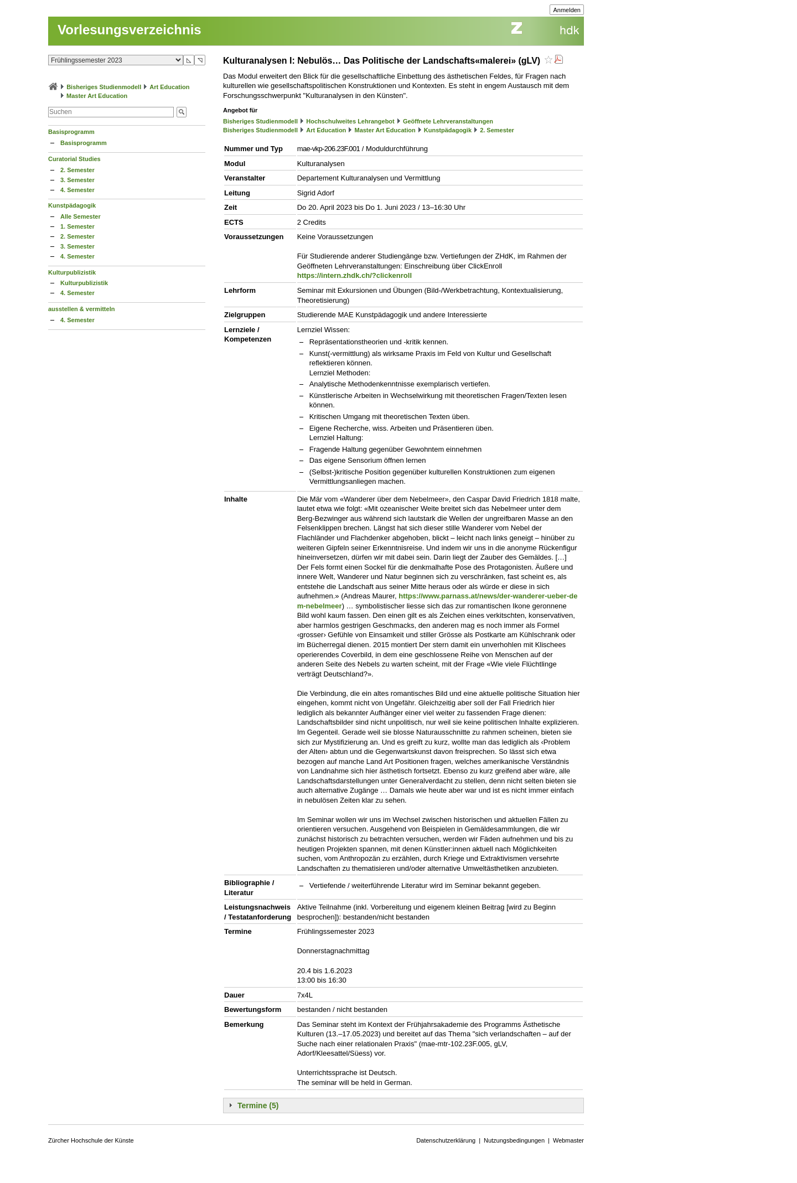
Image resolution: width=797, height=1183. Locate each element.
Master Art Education (96, 95)
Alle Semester (80, 216)
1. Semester (77, 226)
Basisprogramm (71, 131)
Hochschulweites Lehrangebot (350, 121)
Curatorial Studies (74, 159)
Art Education (169, 87)
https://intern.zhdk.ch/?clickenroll (354, 275)
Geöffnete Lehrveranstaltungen (448, 121)
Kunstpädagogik (72, 205)
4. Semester (77, 190)
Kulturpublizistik (72, 272)
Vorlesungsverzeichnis (129, 29)
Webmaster (568, 1140)
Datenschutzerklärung (445, 1140)
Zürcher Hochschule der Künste (91, 1140)
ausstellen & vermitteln (81, 309)
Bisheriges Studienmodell (103, 87)
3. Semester (77, 180)
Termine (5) (257, 1105)
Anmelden (567, 10)
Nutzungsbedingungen (514, 1140)
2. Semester (77, 170)
